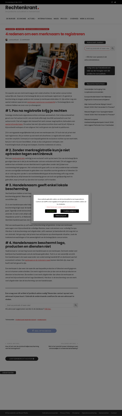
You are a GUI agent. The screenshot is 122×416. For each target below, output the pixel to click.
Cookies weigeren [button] (70, 211)
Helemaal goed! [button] (61, 216)
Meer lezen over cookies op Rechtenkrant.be (61, 207)
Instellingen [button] (51, 211)
